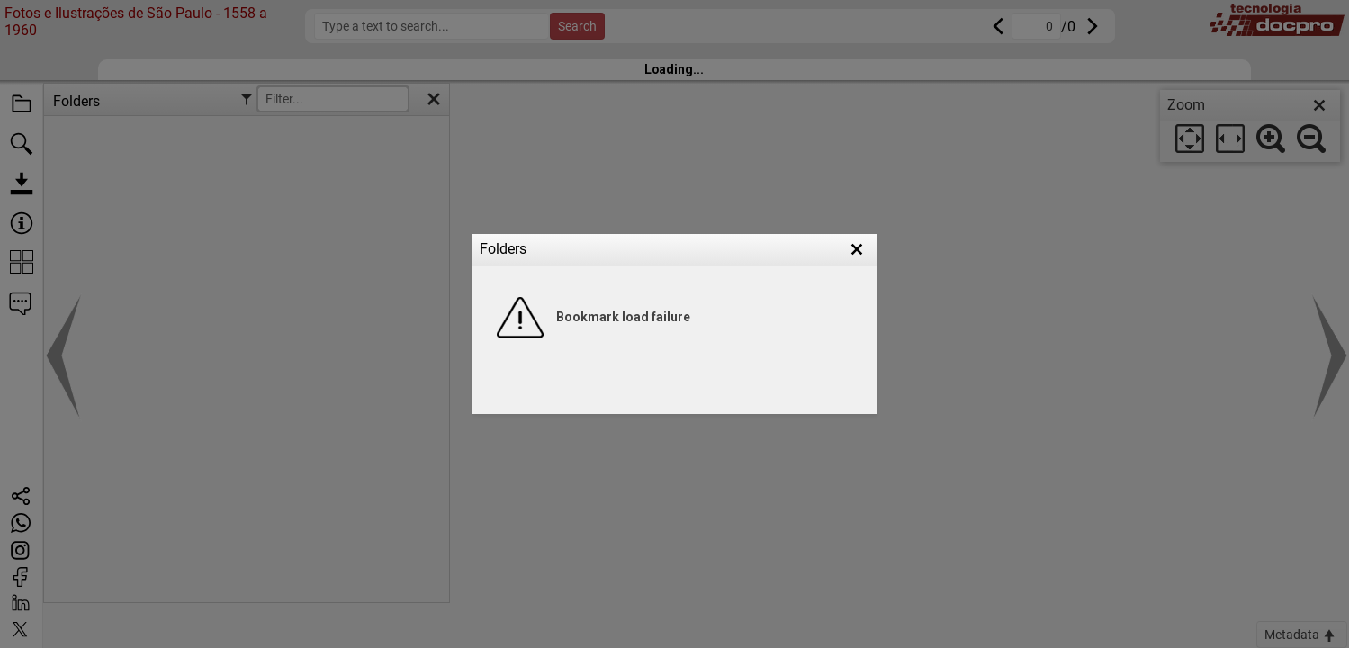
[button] (856, 249)
